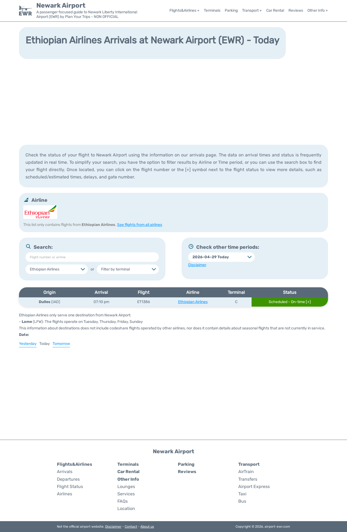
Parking (231, 10)
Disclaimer (113, 526)
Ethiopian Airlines (193, 302)
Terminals (212, 10)
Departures (68, 479)
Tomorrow (61, 343)
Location (126, 508)
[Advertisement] (173, 101)
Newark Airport (60, 5)
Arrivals (64, 471)
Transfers (247, 479)
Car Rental (275, 10)
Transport (248, 464)
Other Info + (317, 10)
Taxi (242, 493)
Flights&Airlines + (184, 10)
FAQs (122, 501)
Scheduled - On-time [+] (290, 302)
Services (126, 493)
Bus (242, 501)
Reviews (295, 10)
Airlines (64, 493)
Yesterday (28, 343)
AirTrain (246, 471)
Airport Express (254, 486)
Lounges (126, 486)
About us (147, 526)
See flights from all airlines (139, 224)
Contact (131, 526)
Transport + (252, 10)
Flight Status (70, 486)
